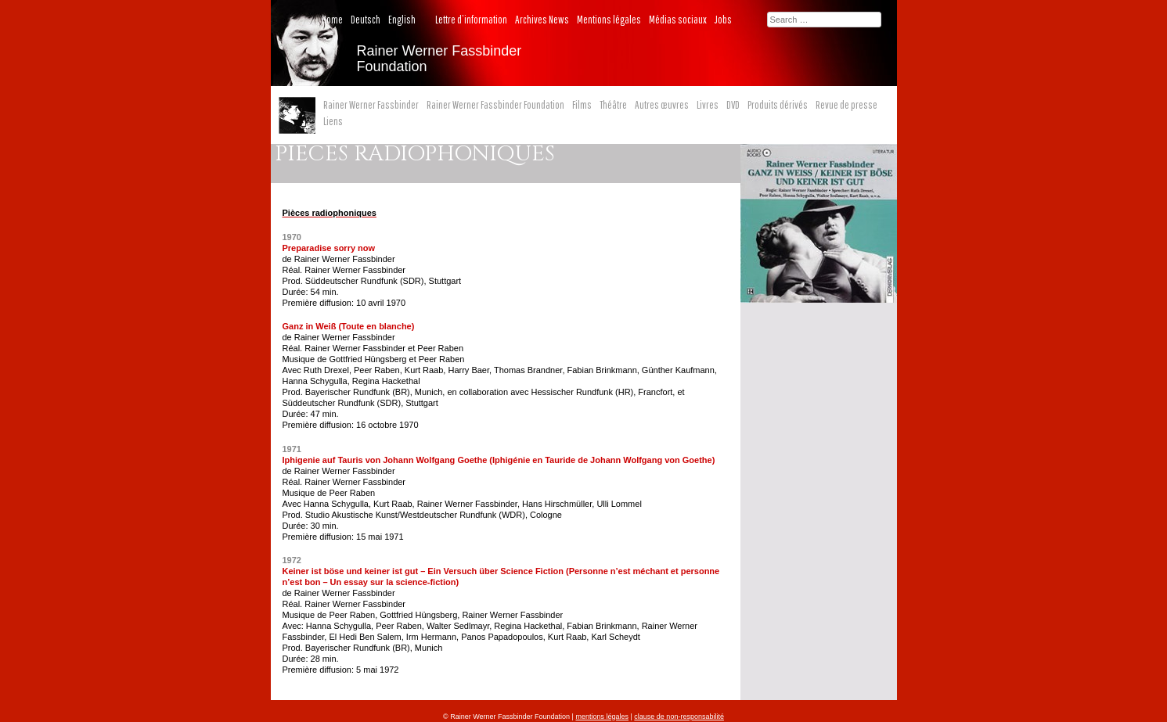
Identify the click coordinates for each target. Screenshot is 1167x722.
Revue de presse (846, 105)
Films (582, 105)
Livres (708, 105)
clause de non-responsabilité (679, 716)
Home (332, 19)
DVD (733, 105)
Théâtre (613, 105)
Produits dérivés (777, 105)
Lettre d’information (471, 19)
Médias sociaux (678, 19)
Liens (333, 121)
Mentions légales (609, 19)
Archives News (542, 19)
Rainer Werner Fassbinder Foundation (495, 105)
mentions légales (602, 716)
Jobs (723, 19)
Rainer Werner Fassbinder (371, 105)
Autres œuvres (662, 105)
